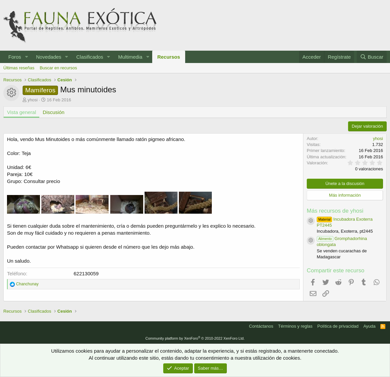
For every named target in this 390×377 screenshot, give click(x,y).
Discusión (53, 112)
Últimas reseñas (18, 67)
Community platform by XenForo (195, 338)
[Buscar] (372, 57)
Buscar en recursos (58, 67)
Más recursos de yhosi (335, 211)
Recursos (168, 57)
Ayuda (369, 326)
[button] (26, 57)
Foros (14, 57)
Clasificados (89, 57)
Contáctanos (261, 326)
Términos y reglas (295, 326)
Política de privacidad (338, 326)
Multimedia (130, 57)
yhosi (33, 99)
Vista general (21, 112)
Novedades (48, 57)
